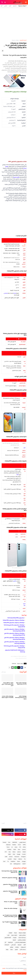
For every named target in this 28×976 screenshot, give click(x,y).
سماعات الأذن (23, 949)
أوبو (1, 6)
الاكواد (14, 940)
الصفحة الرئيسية (23, 40)
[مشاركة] (2, 51)
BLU (10, 852)
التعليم (16, 949)
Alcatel (24, 852)
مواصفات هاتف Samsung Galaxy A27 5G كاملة (21, 697)
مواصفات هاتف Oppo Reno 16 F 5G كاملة (21, 683)
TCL (25, 859)
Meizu (14, 852)
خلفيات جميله (14, 935)
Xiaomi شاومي (22, 842)
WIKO (9, 854)
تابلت (8, 935)
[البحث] (2, 2)
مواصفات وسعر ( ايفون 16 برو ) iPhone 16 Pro (9, 922)
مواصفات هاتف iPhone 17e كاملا (10, 902)
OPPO (24, 845)
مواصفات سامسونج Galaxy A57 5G (9, 878)
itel (11, 864)
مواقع (11, 947)
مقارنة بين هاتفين (22, 940)
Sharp (15, 859)
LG (12, 847)
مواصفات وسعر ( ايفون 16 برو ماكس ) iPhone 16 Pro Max (10, 915)
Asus (19, 849)
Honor (19, 845)
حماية (11, 949)
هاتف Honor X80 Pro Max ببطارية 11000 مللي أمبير (7, 684)
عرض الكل (3, 671)
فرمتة (15, 933)
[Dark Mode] (5, 2)
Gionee (10, 857)
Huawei (4, 842)
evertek (10, 859)
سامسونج (15, 6)
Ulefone (20, 859)
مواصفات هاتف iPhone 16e (10, 908)
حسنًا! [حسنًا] (14, 973)
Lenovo (24, 849)
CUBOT (24, 864)
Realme (14, 845)
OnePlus (9, 849)
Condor (24, 854)
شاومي (5, 6)
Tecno (8, 847)
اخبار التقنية (10, 942)
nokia (16, 847)
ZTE (20, 847)
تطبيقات (10, 933)
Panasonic (17, 857)
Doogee (24, 861)
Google (18, 854)
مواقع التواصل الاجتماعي (20, 942)
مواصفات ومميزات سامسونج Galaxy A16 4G (10, 891)
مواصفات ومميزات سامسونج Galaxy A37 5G (10, 885)
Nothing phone (17, 864)
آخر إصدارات (7, 945)
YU (8, 861)
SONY (14, 849)
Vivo (9, 842)
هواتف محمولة (15, 40)
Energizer (23, 857)
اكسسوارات (23, 947)
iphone (19, 852)
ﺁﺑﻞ (5, 942)
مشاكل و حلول (22, 935)
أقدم (3, 823)
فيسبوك (19, 945)
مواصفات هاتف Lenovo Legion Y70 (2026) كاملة (7, 696)
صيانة (7, 949)
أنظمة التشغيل (8, 938)
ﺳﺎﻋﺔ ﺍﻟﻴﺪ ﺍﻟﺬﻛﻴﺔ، (22, 938)
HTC (6, 852)
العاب (24, 945)
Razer (18, 861)
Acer (4, 861)
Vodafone (13, 861)
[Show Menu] (26, 2)
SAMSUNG (14, 663)
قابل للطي (13, 945)
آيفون (10, 6)
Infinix (24, 847)
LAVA (6, 857)
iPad (14, 854)
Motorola (8, 845)
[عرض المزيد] (9, 667)
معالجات (17, 947)
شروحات (14, 938)
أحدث (24, 823)
